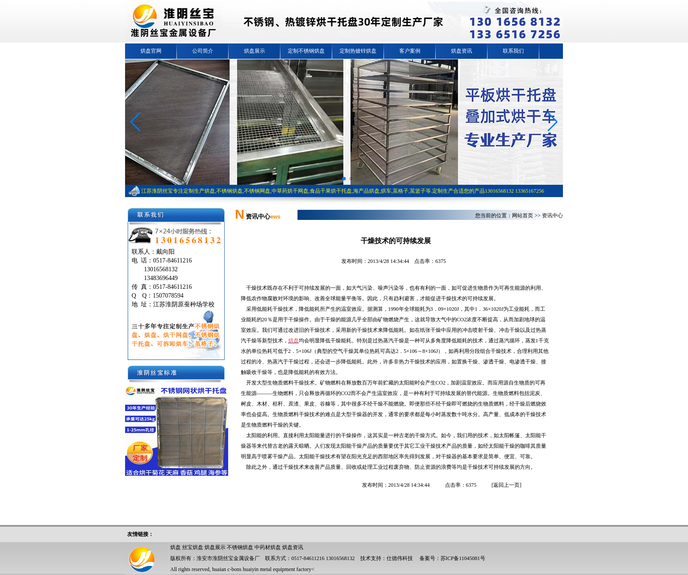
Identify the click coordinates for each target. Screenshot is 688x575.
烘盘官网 (150, 51)
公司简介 (202, 51)
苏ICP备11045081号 (463, 558)
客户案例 (409, 51)
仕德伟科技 (400, 558)
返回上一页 (506, 485)
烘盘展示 (254, 51)
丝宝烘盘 (192, 547)
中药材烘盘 (267, 547)
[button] (135, 122)
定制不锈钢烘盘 (306, 51)
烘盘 (175, 547)
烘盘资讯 (461, 51)
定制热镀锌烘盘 (358, 51)
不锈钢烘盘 (240, 547)
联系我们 (513, 51)
